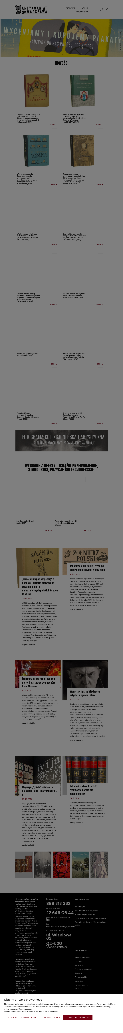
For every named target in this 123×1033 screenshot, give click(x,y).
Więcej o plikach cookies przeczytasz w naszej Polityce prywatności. (31, 1011)
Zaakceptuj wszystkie (78, 1018)
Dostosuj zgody (51, 1018)
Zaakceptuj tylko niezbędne (22, 1018)
